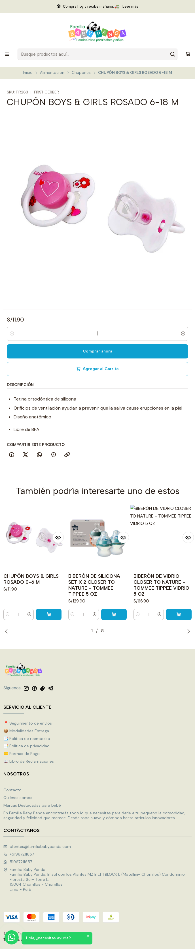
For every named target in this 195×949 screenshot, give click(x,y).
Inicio (28, 73)
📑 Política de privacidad (26, 745)
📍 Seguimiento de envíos (27, 723)
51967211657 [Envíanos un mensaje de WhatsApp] (17, 861)
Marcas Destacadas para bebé (32, 805)
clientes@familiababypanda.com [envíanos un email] (37, 846)
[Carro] (188, 54)
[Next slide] (187, 631)
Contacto (12, 789)
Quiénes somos (17, 797)
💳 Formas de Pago (21, 753)
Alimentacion (52, 73)
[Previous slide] (7, 631)
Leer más (130, 6)
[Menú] (7, 54)
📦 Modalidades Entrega (26, 730)
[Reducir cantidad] (12, 334)
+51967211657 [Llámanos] (18, 854)
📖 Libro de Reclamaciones (28, 761)
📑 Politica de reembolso (26, 738)
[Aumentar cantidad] (183, 334)
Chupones (81, 73)
